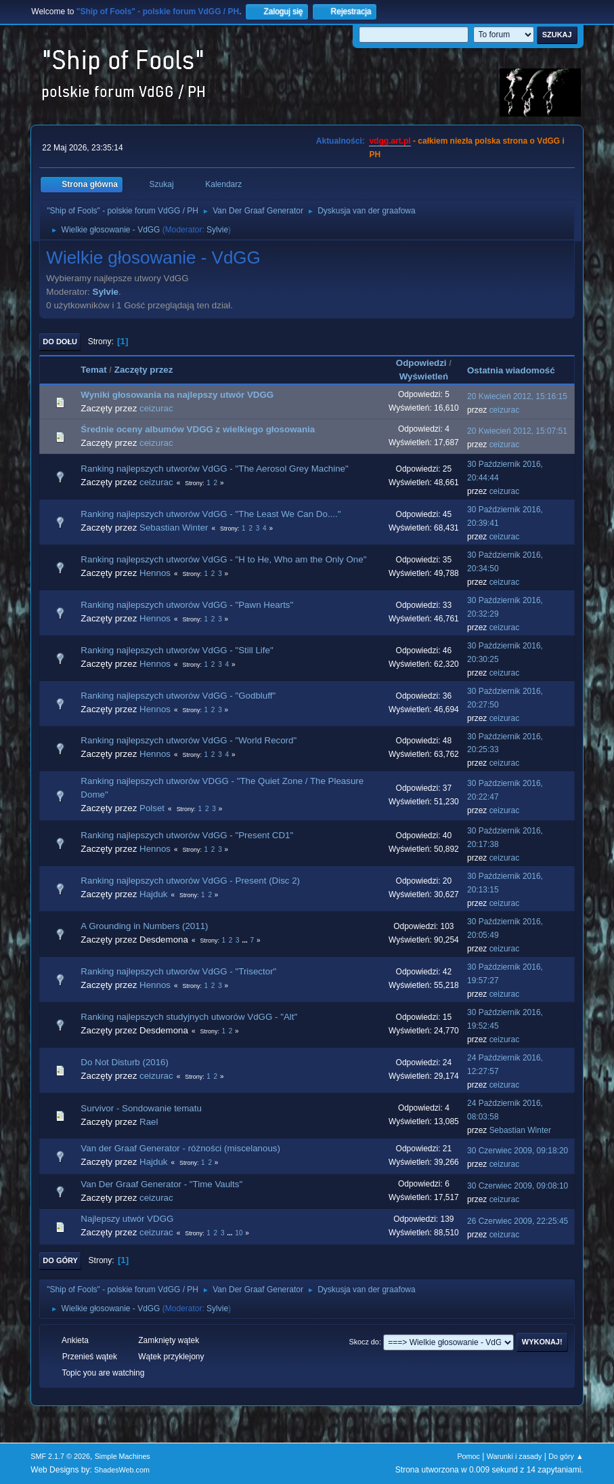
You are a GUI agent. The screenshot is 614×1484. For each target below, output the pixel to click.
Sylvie (217, 229)
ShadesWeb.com (122, 1470)
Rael (148, 1122)
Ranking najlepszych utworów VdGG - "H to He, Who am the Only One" (223, 559)
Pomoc (468, 1456)
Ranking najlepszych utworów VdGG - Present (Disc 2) (190, 880)
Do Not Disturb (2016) (125, 1062)
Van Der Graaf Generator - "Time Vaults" (161, 1184)
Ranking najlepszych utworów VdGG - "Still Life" (177, 650)
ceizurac (156, 408)
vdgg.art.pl (389, 141)
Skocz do (364, 1342)
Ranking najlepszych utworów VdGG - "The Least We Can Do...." (211, 514)
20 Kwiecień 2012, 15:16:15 (517, 396)
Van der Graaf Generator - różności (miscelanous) (180, 1148)
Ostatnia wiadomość (517, 370)
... (245, 940)
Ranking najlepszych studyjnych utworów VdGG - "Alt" (189, 1017)
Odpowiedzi (421, 363)
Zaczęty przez (143, 370)
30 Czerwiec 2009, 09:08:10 (517, 1186)
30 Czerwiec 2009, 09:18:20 (517, 1150)
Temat (93, 370)
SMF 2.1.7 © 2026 (60, 1456)
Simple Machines (122, 1456)
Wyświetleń (423, 376)
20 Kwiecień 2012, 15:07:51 (517, 431)
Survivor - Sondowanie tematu (141, 1108)
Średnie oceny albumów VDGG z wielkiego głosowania (198, 429)
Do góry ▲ (565, 1456)
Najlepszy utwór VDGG (127, 1219)
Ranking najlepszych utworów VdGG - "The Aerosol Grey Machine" (214, 468)
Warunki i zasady (514, 1456)
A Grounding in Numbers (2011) (144, 926)
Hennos (155, 573)
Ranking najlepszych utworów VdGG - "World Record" (189, 740)
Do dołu (60, 341)
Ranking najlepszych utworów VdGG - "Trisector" (178, 971)
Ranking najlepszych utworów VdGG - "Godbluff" (178, 696)
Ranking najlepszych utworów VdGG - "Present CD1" (187, 835)
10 (238, 1233)
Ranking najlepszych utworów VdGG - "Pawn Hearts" (187, 605)
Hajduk (153, 894)
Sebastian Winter (174, 527)
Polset (152, 808)
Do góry (60, 1260)
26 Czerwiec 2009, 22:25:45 (517, 1221)
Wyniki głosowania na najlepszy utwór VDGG (177, 395)
